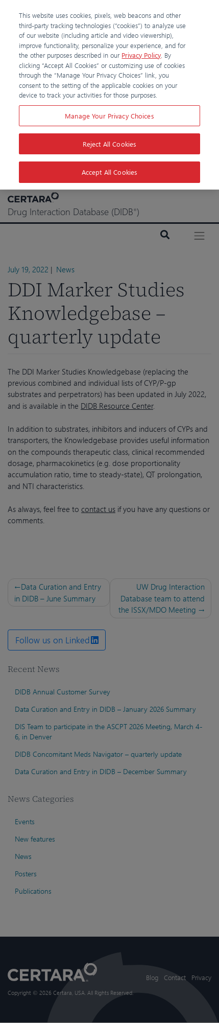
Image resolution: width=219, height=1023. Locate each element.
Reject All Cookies (109, 144)
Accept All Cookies (109, 172)
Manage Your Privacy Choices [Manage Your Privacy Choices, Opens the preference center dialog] (109, 115)
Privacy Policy (141, 55)
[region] (109, 95)
